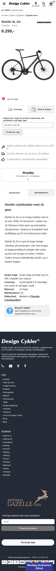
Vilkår (5, 402)
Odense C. (7, 436)
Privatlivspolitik (24, 567)
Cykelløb (6, 409)
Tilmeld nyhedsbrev (28, 528)
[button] (39, 566)
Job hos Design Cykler (12, 415)
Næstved (7, 465)
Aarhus (6, 459)
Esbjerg (6, 452)
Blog (5, 422)
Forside (4, 15)
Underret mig (12, 132)
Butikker (6, 389)
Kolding (6, 445)
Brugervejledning (10, 405)
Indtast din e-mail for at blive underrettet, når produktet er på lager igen (23, 119)
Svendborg (7, 442)
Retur (5, 418)
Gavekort (7, 412)
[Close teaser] (24, 561)
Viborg (5, 468)
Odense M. (7, 439)
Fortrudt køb (28, 542)
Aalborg (6, 455)
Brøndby (6, 475)
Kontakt (6, 379)
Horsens (6, 449)
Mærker (6, 396)
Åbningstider (8, 392)
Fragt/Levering (9, 386)
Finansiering (8, 399)
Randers (6, 462)
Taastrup (6, 472)
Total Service (8, 382)
